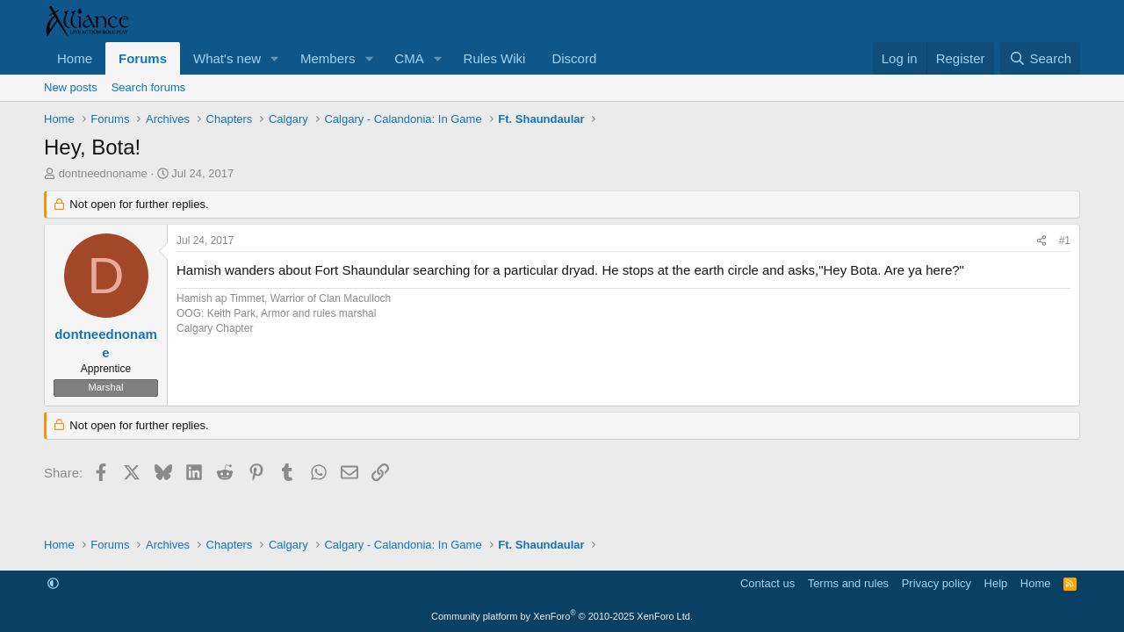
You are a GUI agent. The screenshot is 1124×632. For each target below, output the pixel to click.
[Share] (1041, 241)
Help (996, 583)
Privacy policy (936, 583)
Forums (143, 58)
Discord (573, 58)
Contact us (767, 583)
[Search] (1040, 58)
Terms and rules (848, 583)
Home (74, 58)
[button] (275, 58)
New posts (70, 87)
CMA (408, 58)
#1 (1064, 240)
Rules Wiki (495, 58)
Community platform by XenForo (562, 616)
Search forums (149, 87)
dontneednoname (103, 173)
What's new (227, 58)
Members (328, 58)
